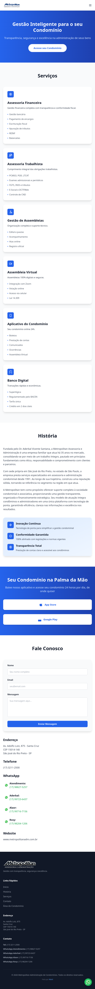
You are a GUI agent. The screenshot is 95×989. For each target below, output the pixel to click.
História (7, 891)
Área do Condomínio (13, 906)
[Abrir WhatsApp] (88, 982)
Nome (10, 665)
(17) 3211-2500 (11, 767)
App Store (47, 605)
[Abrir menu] (90, 5)
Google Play (47, 619)
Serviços (7, 896)
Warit (51, 979)
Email (10, 679)
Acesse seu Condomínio (48, 48)
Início (6, 887)
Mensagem (13, 694)
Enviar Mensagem (47, 724)
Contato (7, 901)
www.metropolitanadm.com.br (20, 839)
